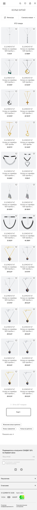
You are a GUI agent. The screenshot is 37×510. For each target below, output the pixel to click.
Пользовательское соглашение (21, 506)
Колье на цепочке (26, 429)
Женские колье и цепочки (11, 424)
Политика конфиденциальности (7, 506)
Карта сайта (19, 493)
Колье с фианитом (9, 429)
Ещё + (18, 412)
